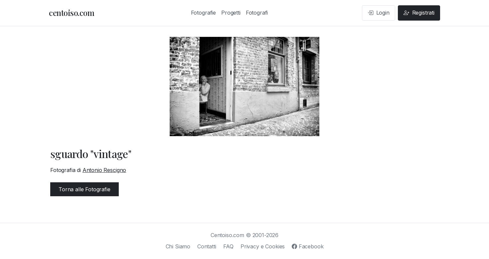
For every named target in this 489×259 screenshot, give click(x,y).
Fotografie (203, 12)
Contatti (206, 246)
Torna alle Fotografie (84, 189)
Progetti (231, 12)
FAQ (228, 246)
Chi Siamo (178, 246)
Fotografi (257, 12)
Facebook (307, 246)
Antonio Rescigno (104, 170)
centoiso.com (71, 12)
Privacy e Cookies (263, 246)
